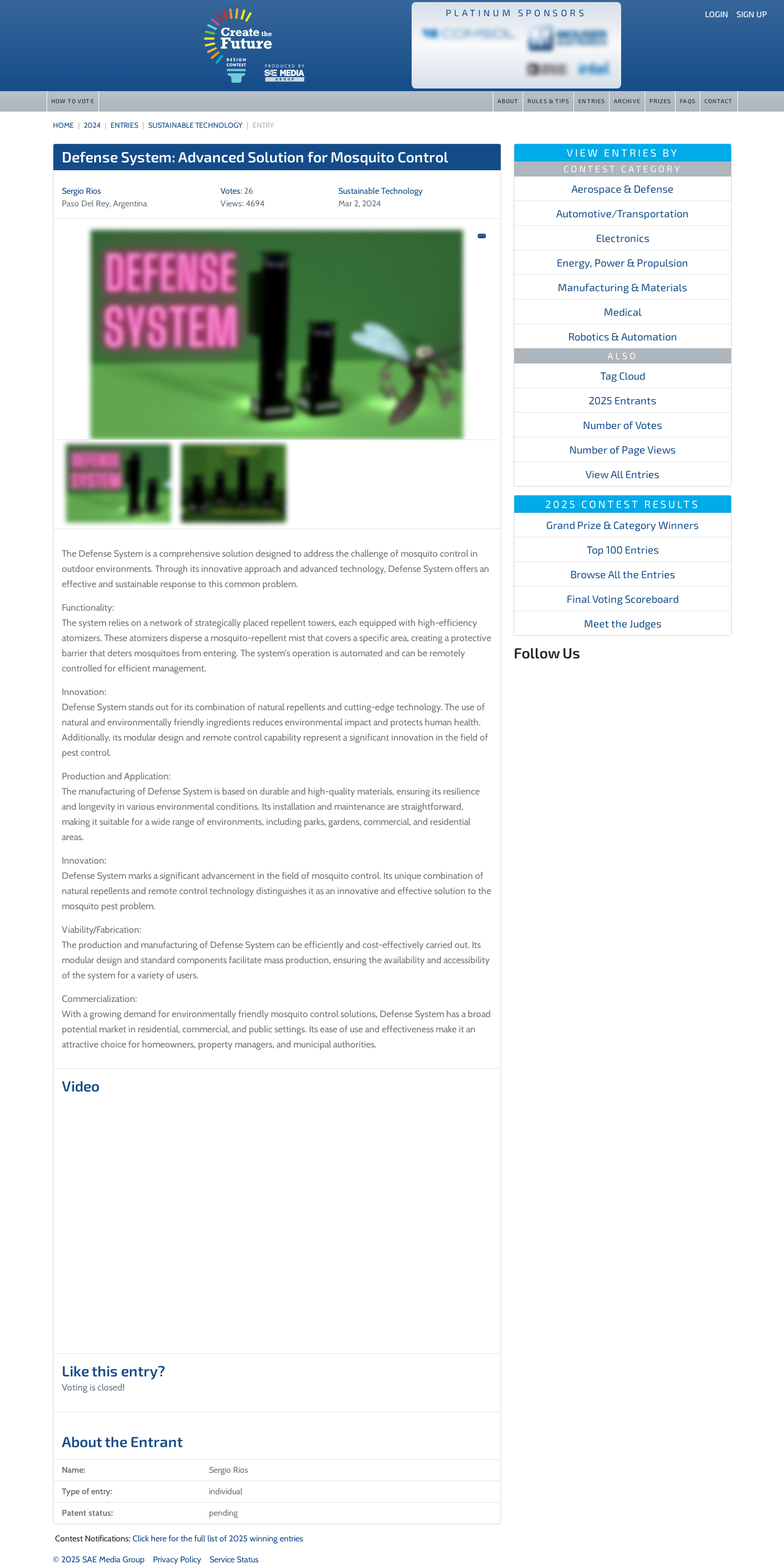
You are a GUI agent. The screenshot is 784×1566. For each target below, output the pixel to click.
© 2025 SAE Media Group (99, 1559)
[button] (482, 236)
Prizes (660, 100)
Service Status (234, 1559)
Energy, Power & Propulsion (622, 262)
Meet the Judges (622, 623)
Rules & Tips (548, 100)
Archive (627, 100)
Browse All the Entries (622, 574)
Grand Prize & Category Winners (622, 525)
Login (716, 14)
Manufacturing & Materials (622, 287)
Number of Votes (622, 424)
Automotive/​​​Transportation (622, 213)
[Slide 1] (118, 483)
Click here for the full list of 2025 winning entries (217, 1538)
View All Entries (622, 474)
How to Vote (72, 100)
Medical (623, 311)
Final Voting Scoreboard (623, 598)
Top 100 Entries (623, 549)
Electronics (622, 237)
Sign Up (751, 14)
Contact (718, 100)
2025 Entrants (622, 400)
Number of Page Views (622, 449)
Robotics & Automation (622, 336)
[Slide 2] (233, 483)
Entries (591, 100)
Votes (230, 191)
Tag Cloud (622, 375)
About (508, 100)
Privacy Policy (177, 1559)
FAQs (687, 100)
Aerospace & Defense (622, 188)
